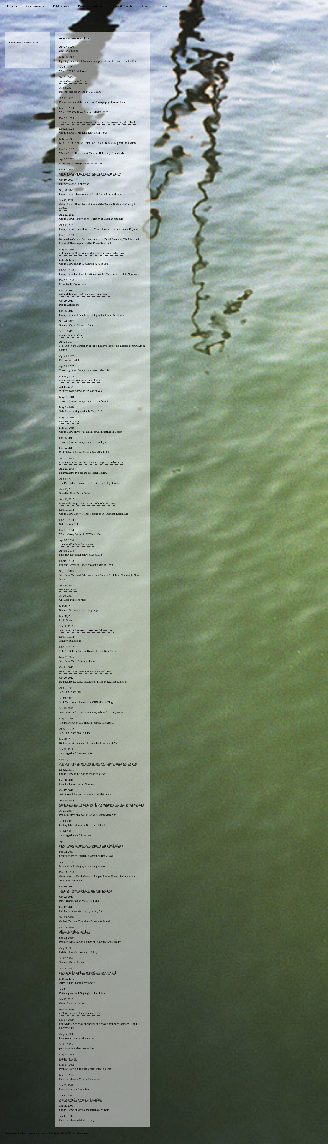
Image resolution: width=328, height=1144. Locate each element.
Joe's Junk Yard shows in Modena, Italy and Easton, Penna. (91, 712)
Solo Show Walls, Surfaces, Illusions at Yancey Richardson (91, 253)
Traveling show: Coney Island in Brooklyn (82, 442)
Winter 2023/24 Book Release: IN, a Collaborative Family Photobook (97, 122)
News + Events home (28, 42)
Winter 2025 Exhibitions (72, 71)
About (145, 6)
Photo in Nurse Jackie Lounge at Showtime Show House (90, 941)
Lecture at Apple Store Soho (74, 1089)
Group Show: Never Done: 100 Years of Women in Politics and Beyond (98, 229)
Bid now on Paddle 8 (70, 360)
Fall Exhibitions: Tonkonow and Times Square (84, 294)
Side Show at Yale (69, 524)
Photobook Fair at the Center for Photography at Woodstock (92, 102)
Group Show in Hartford (72, 1003)
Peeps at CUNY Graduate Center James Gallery (85, 1068)
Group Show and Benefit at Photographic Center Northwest (91, 315)
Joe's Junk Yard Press (70, 692)
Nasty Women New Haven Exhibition (79, 380)
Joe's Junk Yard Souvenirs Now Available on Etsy (86, 630)
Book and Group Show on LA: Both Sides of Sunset (87, 503)
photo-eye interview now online (76, 1048)
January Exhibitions (70, 640)
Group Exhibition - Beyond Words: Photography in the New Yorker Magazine (101, 804)
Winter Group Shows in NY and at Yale (80, 390)
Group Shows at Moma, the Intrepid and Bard (84, 1109)
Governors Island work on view (76, 1038)
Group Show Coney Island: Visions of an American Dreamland (93, 513)
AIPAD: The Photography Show (77, 982)
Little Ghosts (66, 620)
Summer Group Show (71, 335)
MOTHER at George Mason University (80, 163)
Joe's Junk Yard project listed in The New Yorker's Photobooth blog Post (98, 763)
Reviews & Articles (90, 6)
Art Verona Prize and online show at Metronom (85, 794)
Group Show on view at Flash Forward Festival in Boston (90, 431)
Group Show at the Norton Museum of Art (82, 773)
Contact (164, 6)
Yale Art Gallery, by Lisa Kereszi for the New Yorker (88, 651)
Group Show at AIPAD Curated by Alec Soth (84, 263)
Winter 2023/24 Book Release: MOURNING (84, 112)
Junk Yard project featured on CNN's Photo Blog (86, 702)
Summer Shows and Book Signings (78, 610)
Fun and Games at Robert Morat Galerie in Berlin (86, 565)
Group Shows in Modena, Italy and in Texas (83, 132)
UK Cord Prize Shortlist (72, 599)
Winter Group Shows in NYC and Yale (80, 534)
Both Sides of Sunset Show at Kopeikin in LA (84, 452)
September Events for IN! (73, 81)
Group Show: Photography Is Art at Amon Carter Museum (91, 194)
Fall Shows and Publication (74, 184)
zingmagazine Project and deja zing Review (83, 472)
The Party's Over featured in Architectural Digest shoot (89, 483)
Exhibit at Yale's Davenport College (78, 952)
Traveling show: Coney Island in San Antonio (84, 401)
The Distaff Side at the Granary (76, 544)
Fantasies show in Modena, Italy (77, 1120)
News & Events (122, 6)
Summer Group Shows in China (76, 325)
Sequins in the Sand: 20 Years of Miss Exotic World (87, 972)
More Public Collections (72, 284)
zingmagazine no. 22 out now (75, 835)
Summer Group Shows (71, 962)
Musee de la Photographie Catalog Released (83, 866)
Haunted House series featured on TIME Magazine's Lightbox (93, 681)
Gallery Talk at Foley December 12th (79, 1013)
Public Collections (69, 304)
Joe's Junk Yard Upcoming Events (77, 661)
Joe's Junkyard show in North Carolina (80, 1099)
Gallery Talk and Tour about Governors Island (84, 921)
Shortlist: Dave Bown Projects (75, 493)
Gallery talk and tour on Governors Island (82, 825)
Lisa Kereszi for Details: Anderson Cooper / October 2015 (91, 462)
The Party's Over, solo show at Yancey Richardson (86, 722)
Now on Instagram (69, 421)
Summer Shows (68, 1058)
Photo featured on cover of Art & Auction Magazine (87, 814)
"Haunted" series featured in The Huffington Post (86, 890)
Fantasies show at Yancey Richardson (79, 1079)
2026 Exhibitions (68, 50)
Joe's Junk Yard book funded (74, 733)
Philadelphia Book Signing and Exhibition (82, 993)
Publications (61, 6)
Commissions (35, 6)
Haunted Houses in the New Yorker (78, 784)
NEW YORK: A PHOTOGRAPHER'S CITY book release (91, 845)
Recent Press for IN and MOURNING (80, 91)
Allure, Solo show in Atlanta (74, 931)
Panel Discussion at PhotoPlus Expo (79, 900)
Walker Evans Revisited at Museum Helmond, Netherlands (91, 153)
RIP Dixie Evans (68, 589)
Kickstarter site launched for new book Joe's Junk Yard (89, 743)
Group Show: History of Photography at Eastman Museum (91, 218)
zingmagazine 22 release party (75, 753)
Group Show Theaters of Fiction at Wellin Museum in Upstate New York (99, 274)
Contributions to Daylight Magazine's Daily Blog (86, 855)
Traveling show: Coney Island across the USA (84, 370)
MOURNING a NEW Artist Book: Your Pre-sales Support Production (97, 143)
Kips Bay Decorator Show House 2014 (80, 554)
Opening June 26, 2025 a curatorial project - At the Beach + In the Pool (98, 61)
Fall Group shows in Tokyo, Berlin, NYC (81, 911)
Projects (12, 6)
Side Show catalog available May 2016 (80, 411)
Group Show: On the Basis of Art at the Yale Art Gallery (90, 173)
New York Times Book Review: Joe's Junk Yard (85, 671)
